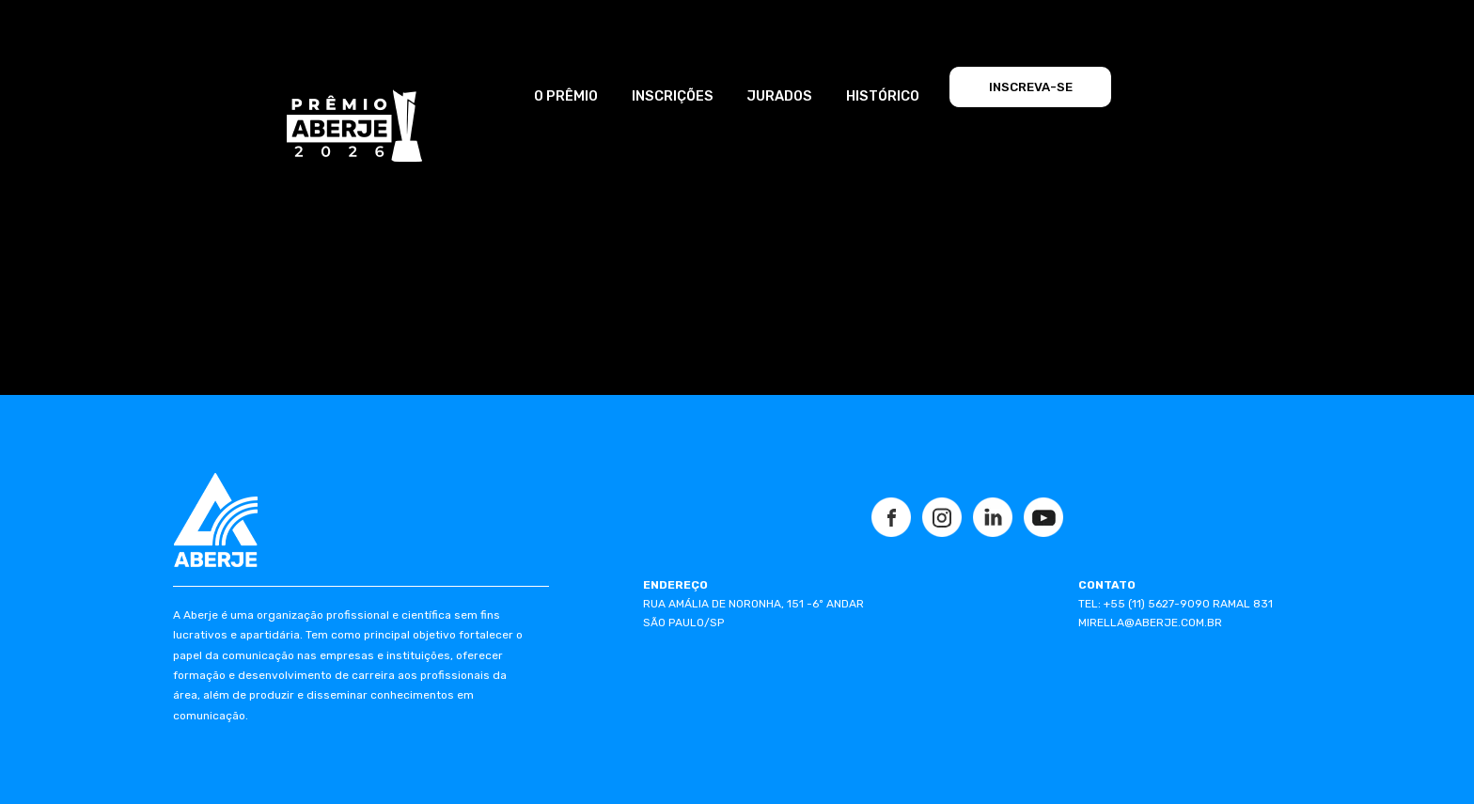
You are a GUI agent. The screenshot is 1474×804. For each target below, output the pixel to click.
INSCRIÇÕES (672, 95)
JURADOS (779, 95)
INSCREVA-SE (1031, 87)
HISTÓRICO (882, 95)
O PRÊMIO (566, 95)
